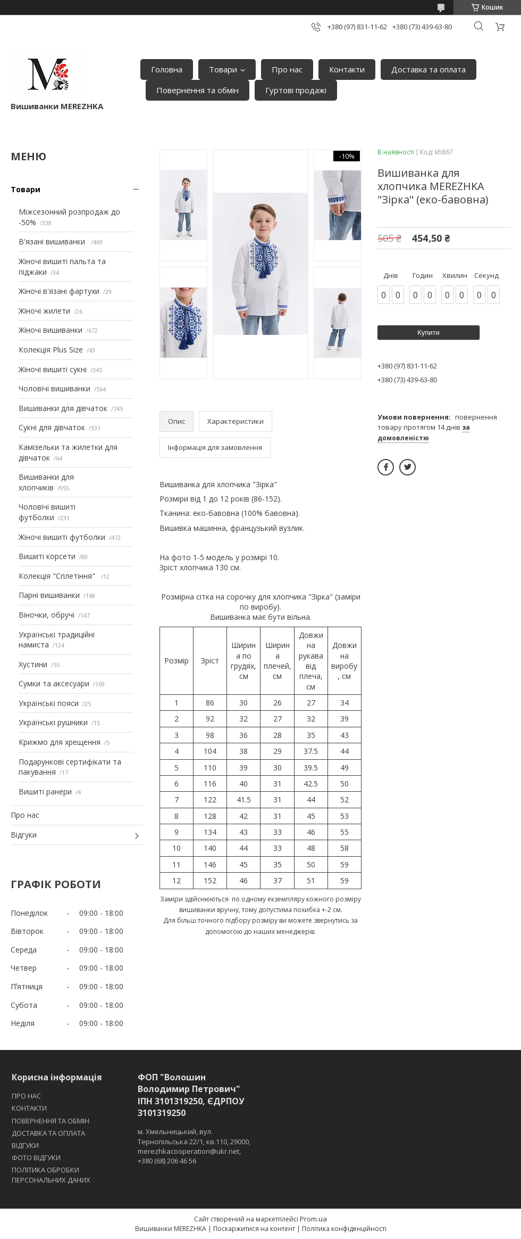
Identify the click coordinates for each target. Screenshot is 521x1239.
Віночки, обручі (46, 615)
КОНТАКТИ (29, 1108)
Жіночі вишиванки (50, 330)
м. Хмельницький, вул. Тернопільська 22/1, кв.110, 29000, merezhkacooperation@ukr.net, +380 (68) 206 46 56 (194, 1146)
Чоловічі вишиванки (54, 388)
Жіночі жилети (44, 311)
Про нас (287, 69)
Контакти (347, 69)
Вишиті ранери (45, 791)
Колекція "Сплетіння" (58, 576)
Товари (223, 69)
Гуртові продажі (295, 90)
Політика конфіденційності (344, 1228)
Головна (166, 69)
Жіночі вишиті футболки (62, 537)
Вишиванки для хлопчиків (46, 482)
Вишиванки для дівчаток (63, 408)
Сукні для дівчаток (52, 427)
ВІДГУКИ (25, 1145)
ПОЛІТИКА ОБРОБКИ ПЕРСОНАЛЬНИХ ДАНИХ (51, 1174)
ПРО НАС (26, 1096)
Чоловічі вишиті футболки (47, 512)
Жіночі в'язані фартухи (59, 291)
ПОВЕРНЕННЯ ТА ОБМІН (50, 1121)
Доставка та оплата (428, 69)
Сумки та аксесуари (54, 683)
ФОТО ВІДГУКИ (36, 1157)
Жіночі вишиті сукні (53, 369)
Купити (428, 333)
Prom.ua (313, 1219)
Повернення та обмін (197, 90)
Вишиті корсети (47, 556)
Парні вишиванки (49, 595)
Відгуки (24, 835)
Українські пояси (49, 703)
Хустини (33, 664)
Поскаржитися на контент (254, 1228)
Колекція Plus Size (51, 349)
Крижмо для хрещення (59, 742)
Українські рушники (53, 722)
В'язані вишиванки (53, 241)
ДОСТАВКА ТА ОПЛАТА (48, 1133)
